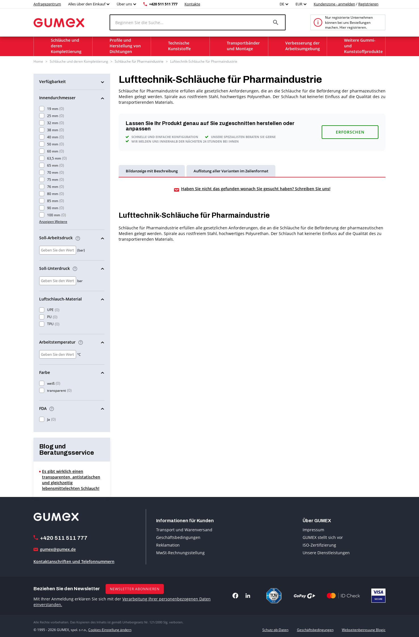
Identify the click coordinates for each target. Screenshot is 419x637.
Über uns (124, 4)
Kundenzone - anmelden (334, 4)
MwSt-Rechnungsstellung (180, 552)
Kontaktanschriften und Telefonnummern (73, 561)
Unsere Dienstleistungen (326, 552)
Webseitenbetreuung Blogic (364, 629)
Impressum (313, 529)
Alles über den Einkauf (86, 4)
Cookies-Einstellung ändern (109, 629)
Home (38, 61)
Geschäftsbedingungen (178, 537)
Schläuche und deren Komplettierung (79, 61)
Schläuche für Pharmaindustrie (139, 61)
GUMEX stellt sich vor (323, 537)
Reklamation (168, 545)
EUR (299, 4)
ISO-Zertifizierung (319, 545)
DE (282, 4)
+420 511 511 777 (163, 4)
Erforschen (350, 132)
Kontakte (192, 4)
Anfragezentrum (47, 4)
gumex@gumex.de (58, 549)
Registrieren (368, 4)
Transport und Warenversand (184, 529)
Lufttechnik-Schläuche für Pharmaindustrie (203, 61)
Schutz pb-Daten (275, 629)
